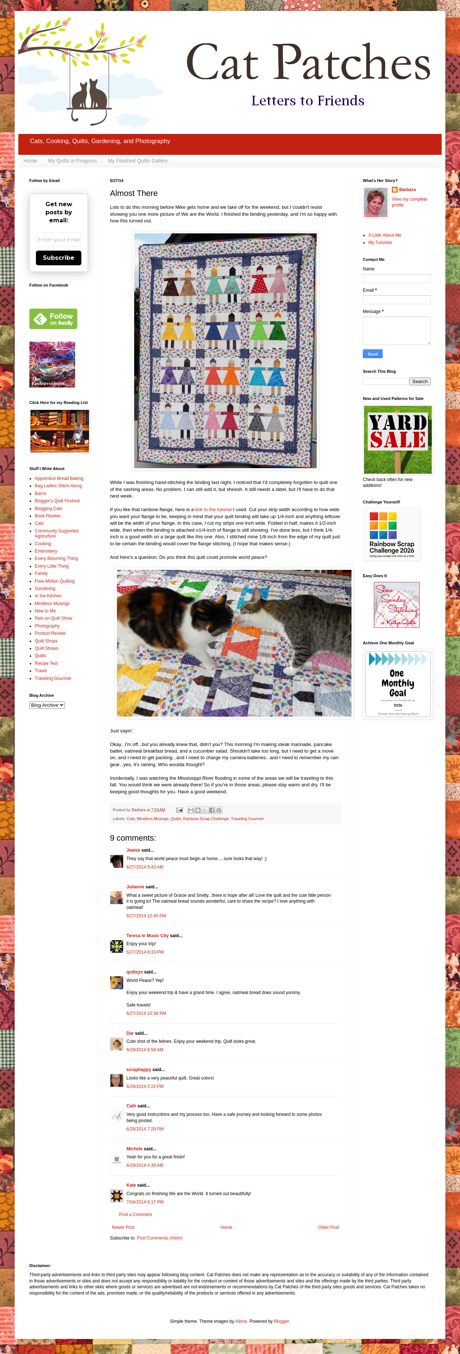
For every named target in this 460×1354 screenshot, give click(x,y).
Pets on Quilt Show (53, 618)
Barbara (407, 189)
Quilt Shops (46, 641)
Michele (134, 1148)
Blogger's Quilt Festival (57, 500)
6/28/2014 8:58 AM (144, 1049)
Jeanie (133, 850)
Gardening (45, 588)
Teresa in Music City (147, 935)
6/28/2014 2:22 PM (144, 1086)
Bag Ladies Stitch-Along (58, 485)
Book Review (47, 515)
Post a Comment (135, 1214)
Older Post (328, 1227)
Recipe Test (46, 663)
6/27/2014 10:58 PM (146, 1013)
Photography (47, 626)
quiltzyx (134, 972)
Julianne (135, 886)
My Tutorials (380, 242)
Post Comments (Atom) (160, 1238)
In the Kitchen (48, 595)
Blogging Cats (48, 508)
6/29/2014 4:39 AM (144, 1165)
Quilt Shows (46, 648)
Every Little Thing (52, 566)
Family (41, 573)
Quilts (176, 818)
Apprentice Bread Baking (59, 478)
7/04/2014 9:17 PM (144, 1202)
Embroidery (46, 551)
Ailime (241, 1321)
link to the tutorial (213, 509)
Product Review (50, 633)
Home (30, 161)
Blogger (281, 1321)
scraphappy (138, 1069)
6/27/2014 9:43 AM (144, 867)
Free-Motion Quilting (55, 581)
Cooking (43, 543)
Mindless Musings (153, 818)
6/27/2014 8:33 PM (144, 952)
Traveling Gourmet (247, 818)
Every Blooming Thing (56, 558)
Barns (40, 493)
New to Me (45, 611)
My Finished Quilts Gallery (138, 161)
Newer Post (123, 1227)
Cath (131, 1106)
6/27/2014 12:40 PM (146, 915)
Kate (131, 1185)
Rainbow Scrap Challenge (206, 818)
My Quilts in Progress (72, 161)
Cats (131, 818)
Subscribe (58, 257)
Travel (41, 670)
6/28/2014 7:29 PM (144, 1129)
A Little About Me (384, 235)
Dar (130, 1033)
